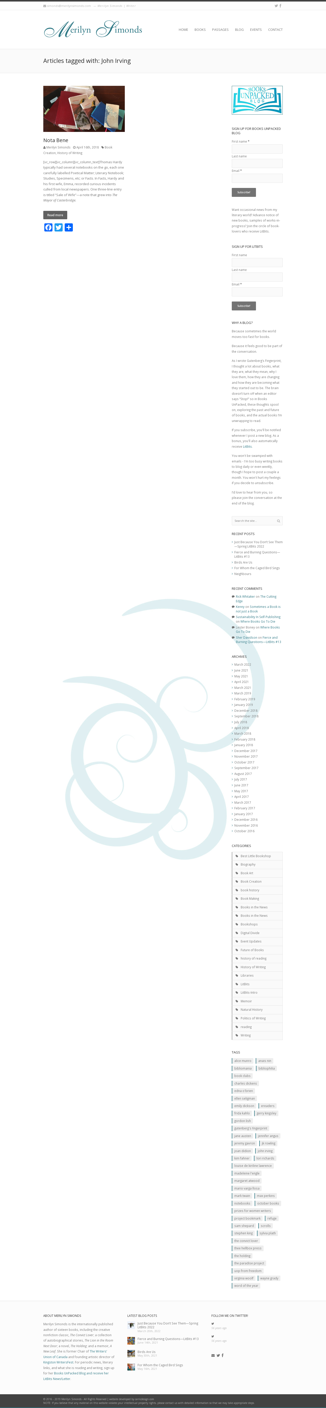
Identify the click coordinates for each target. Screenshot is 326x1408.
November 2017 (246, 756)
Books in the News (254, 907)
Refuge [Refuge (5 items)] (272, 1218)
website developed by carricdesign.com (131, 1399)
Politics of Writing (253, 1018)
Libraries (247, 975)
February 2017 (244, 808)
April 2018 (241, 728)
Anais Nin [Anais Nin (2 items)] (264, 1061)
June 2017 (241, 785)
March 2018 (242, 733)
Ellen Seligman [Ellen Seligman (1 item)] (244, 1098)
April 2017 (241, 797)
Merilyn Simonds (58, 147)
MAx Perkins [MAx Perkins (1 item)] (266, 1196)
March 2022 (242, 664)
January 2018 (243, 745)
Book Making (250, 898)
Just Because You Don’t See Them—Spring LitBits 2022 (258, 544)
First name (240, 141)
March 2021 (242, 688)
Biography (248, 864)
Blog (239, 29)
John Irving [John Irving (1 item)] (265, 1151)
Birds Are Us (243, 562)
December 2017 (245, 751)
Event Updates (251, 941)
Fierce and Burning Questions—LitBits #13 (258, 639)
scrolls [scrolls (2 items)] (266, 1226)
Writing (246, 1035)
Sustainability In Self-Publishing (258, 617)
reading (246, 1027)
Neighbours (242, 574)
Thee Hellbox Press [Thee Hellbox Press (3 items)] (248, 1248)
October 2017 (244, 762)
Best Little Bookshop (256, 856)
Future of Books (252, 950)
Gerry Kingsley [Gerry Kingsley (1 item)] (266, 1113)
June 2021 (241, 670)
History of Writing (69, 153)
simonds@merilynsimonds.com (69, 6)
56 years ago (219, 1328)
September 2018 (246, 716)
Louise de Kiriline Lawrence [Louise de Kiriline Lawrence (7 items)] (253, 1166)
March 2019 (242, 693)
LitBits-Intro (249, 992)
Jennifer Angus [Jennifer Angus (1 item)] (268, 1136)
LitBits (247, 446)
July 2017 (240, 779)
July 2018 (240, 722)
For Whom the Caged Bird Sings (257, 568)
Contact (275, 29)
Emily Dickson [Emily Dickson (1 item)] (244, 1106)
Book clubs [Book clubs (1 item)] (242, 1076)
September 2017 (246, 768)
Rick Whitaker (245, 596)
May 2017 (241, 791)
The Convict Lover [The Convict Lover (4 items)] (246, 1241)
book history (250, 890)
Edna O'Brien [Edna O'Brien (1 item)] (243, 1091)
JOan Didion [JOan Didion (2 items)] (242, 1151)
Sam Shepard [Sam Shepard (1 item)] (244, 1226)
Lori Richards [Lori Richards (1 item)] (265, 1158)
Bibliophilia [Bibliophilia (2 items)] (267, 1068)
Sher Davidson (246, 637)
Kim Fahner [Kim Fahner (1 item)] (242, 1158)
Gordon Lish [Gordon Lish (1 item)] (242, 1121)
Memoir (246, 1001)
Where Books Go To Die (257, 621)
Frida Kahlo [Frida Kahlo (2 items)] (242, 1113)
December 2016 (245, 819)
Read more (55, 215)
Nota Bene (55, 140)
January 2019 (243, 705)
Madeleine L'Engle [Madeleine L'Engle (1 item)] (247, 1173)
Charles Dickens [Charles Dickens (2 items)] (245, 1083)
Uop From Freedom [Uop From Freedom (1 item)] (248, 1271)
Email (237, 171)
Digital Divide (250, 933)
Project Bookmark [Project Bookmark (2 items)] (247, 1218)
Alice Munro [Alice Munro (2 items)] (242, 1061)
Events (256, 29)
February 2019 (244, 699)
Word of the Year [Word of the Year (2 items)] (246, 1285)
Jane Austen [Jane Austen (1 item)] (242, 1136)
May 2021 (241, 676)
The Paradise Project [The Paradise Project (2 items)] (249, 1263)
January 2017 (243, 814)
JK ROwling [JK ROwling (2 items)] (268, 1143)
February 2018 (244, 739)
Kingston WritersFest (58, 1362)
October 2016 (244, 831)
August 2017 (243, 774)
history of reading (253, 958)
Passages (220, 29)
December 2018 (245, 710)
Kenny (240, 607)
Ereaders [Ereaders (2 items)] (268, 1106)
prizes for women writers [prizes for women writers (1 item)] (252, 1211)
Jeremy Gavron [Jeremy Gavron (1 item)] (244, 1143)
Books (200, 29)
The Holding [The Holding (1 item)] (242, 1256)
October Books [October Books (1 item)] (268, 1203)
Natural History (252, 1009)
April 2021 (241, 682)
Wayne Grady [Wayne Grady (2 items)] (269, 1278)
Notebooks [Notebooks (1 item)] (242, 1203)
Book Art (247, 873)
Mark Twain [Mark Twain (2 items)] (242, 1196)
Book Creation (251, 881)
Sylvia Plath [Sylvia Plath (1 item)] (268, 1233)
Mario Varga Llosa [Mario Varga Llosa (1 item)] (247, 1188)
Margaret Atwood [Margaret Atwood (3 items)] (247, 1181)
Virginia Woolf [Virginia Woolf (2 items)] (243, 1278)
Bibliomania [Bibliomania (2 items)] (243, 1068)
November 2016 (246, 825)
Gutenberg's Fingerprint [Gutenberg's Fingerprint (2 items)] (250, 1128)
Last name (239, 156)
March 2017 (242, 802)
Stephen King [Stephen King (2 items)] (243, 1233)
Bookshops (249, 924)
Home (183, 29)
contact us (171, 1403)
